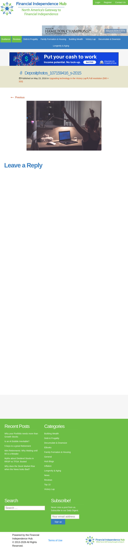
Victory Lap (91, 39)
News (46, 475)
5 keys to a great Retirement (17, 446)
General (48, 457)
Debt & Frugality (30, 39)
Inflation (48, 466)
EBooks (47, 447)
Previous (17, 97)
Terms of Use (55, 540)
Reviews (17, 39)
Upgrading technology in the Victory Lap (67, 78)
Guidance (5, 39)
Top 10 (47, 484)
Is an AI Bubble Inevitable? (16, 441)
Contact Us (120, 2)
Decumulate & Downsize (109, 39)
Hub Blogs (49, 461)
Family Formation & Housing (53, 39)
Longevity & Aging (61, 46)
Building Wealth (76, 39)
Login (97, 2)
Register (108, 2)
